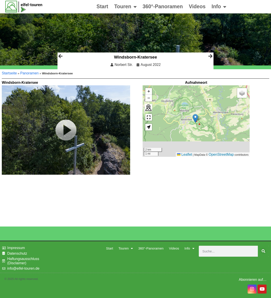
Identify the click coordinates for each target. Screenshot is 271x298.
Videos (197, 6)
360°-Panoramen (163, 6)
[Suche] (263, 251)
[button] (195, 118)
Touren (125, 7)
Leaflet (184, 154)
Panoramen (29, 73)
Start (102, 6)
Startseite (9, 73)
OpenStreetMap (221, 154)
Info (218, 7)
